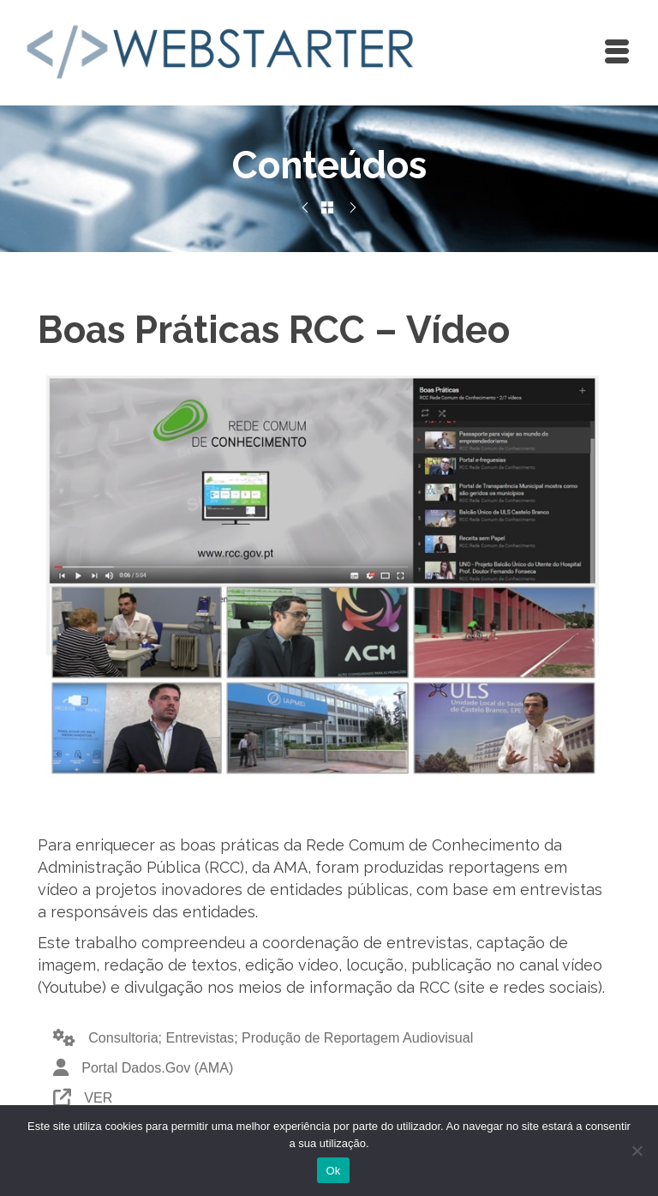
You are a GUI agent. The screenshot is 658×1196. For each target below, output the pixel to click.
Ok (333, 1170)
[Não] (636, 1150)
